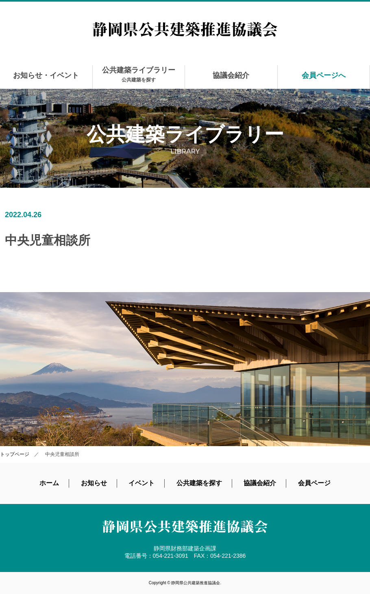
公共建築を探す (199, 483)
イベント (141, 483)
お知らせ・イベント (46, 75)
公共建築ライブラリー (138, 74)
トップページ (14, 454)
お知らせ (94, 483)
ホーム (49, 483)
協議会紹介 (231, 75)
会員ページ (314, 483)
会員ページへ (324, 75)
